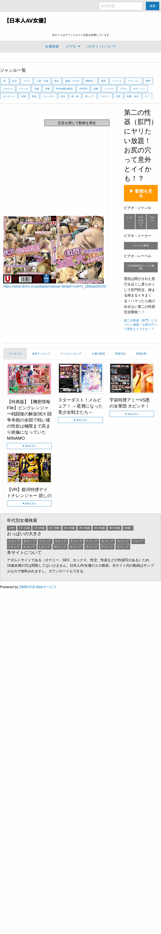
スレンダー (49, 96)
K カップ (29, 546)
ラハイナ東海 (141, 245)
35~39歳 (84, 527)
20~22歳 (24, 527)
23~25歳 (39, 527)
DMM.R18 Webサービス (38, 587)
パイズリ (109, 88)
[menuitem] (52, 46)
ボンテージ (9, 96)
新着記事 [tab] (141, 353)
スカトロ (8, 88)
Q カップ (123, 546)
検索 (153, 6)
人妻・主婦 (42, 81)
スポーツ (105, 96)
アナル (123, 88)
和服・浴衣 (133, 96)
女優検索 (52, 46)
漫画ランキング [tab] (41, 353)
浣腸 (36, 88)
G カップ (107, 541)
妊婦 (23, 96)
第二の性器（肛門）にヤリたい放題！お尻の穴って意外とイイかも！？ (140, 325)
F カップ (91, 541)
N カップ (75, 546)
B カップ (29, 541)
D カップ (61, 541)
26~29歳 (54, 527)
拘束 (47, 88)
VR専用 (83, 88)
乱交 (14, 81)
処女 (63, 96)
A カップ (14, 541)
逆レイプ (89, 96)
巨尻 (118, 96)
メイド (26, 81)
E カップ (76, 541)
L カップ (44, 546)
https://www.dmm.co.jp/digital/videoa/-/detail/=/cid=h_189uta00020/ (54, 286)
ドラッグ (23, 88)
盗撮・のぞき (72, 81)
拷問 (148, 81)
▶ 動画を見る (140, 193)
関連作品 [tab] (120, 353)
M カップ (60, 546)
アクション (134, 81)
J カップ (14, 546)
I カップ (138, 541)
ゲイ (147, 96)
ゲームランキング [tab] (71, 353)
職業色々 (90, 81)
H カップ (123, 541)
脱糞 (95, 88)
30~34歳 (69, 527)
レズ (129, 217)
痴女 (56, 81)
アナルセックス (140, 221)
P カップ (107, 546)
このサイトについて (100, 46)
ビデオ (71, 46)
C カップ (45, 541)
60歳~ (128, 527)
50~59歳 (114, 527)
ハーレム (117, 81)
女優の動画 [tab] (98, 353)
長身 (34, 96)
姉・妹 (75, 96)
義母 (103, 81)
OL (4, 81)
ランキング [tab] (15, 353)
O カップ (92, 546)
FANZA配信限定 (64, 88)
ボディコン (139, 88)
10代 (12, 527)
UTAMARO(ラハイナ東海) (141, 267)
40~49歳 (99, 527)
